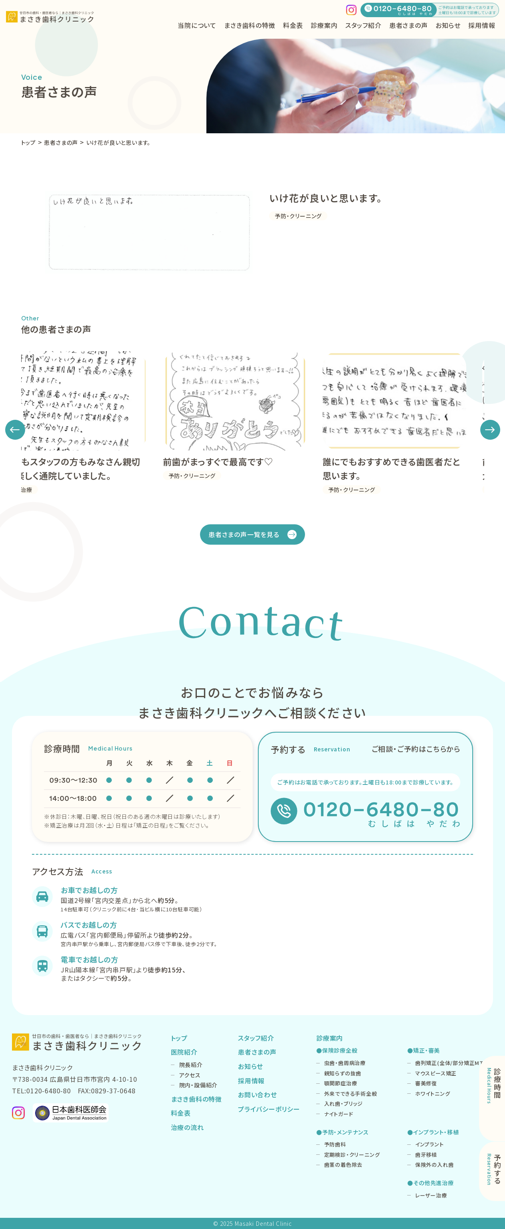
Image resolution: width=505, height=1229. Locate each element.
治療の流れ (187, 1127)
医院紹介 (184, 1052)
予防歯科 (335, 1144)
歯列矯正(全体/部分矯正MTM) (453, 1062)
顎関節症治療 (340, 1083)
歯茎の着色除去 (343, 1164)
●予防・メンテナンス (342, 1132)
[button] (15, 430)
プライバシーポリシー (269, 1109)
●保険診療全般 (337, 1050)
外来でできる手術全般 (350, 1093)
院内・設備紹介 (198, 1085)
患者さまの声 (408, 25)
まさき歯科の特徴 (249, 25)
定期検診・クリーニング (352, 1154)
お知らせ (448, 25)
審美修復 (426, 1083)
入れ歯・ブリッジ (343, 1103)
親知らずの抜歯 (343, 1073)
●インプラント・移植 (433, 1132)
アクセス (190, 1075)
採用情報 (481, 25)
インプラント (429, 1144)
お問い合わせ (257, 1094)
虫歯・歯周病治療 (345, 1062)
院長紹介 (191, 1065)
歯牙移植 (426, 1154)
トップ (179, 1038)
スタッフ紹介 (363, 25)
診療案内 (329, 1038)
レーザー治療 (431, 1195)
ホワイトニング (432, 1093)
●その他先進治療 (430, 1183)
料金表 (293, 25)
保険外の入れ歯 (434, 1164)
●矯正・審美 (423, 1050)
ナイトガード (338, 1113)
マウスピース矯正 (436, 1073)
